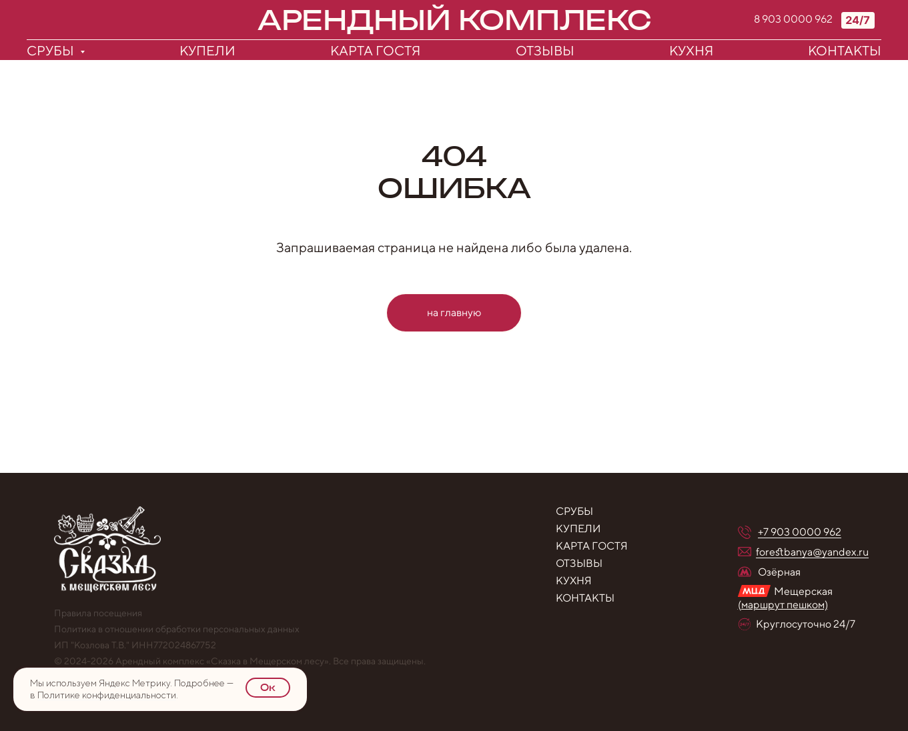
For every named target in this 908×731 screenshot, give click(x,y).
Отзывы (545, 50)
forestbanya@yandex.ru (812, 552)
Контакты (844, 50)
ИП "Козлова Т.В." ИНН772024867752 (135, 645)
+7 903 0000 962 (799, 532)
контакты (585, 598)
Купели (207, 50)
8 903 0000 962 (793, 19)
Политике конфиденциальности (106, 695)
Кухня (691, 50)
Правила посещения (98, 613)
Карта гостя (375, 50)
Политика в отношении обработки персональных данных (177, 629)
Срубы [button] (52, 50)
